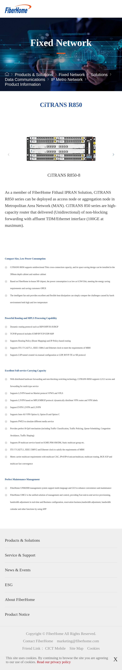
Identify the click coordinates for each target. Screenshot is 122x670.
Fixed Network (72, 75)
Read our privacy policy (54, 662)
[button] (113, 154)
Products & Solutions (34, 75)
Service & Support (20, 555)
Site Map (76, 648)
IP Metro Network (67, 79)
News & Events (18, 570)
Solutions (99, 75)
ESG (9, 584)
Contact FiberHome (38, 641)
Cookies (93, 648)
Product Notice (17, 614)
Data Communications (25, 79)
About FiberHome (20, 599)
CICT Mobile (55, 648)
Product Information (23, 84)
